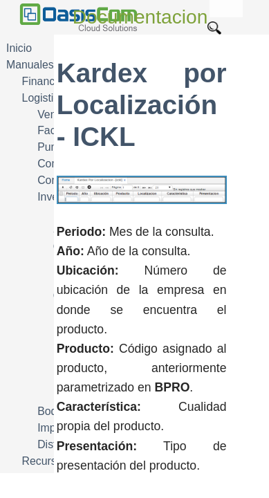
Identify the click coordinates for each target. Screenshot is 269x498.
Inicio (19, 48)
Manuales (30, 65)
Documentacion (140, 17)
